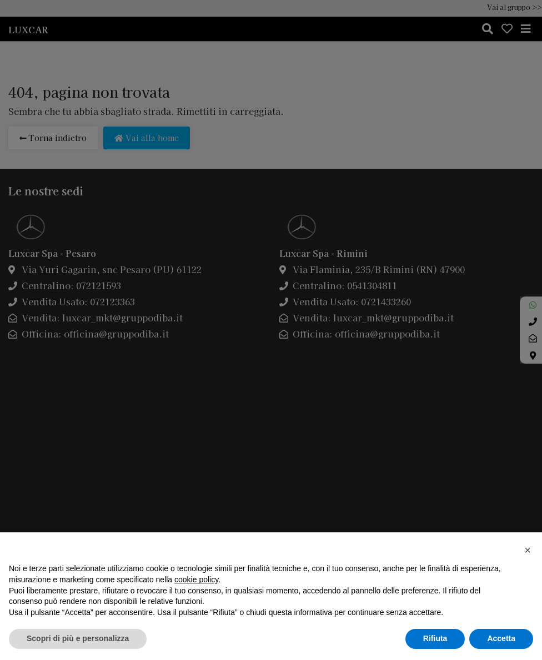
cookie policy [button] (196, 579)
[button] (527, 550)
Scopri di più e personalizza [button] (78, 638)
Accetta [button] (501, 638)
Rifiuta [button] (435, 638)
